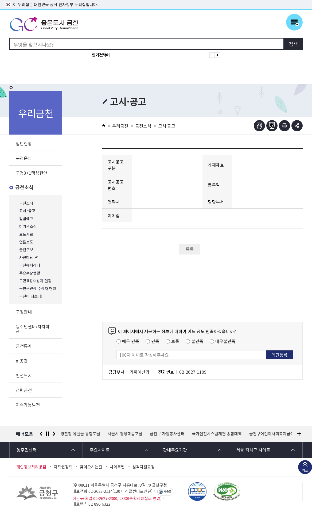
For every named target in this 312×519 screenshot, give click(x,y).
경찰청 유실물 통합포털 (80, 433)
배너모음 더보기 (299, 434)
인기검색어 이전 (212, 55)
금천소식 (24, 187)
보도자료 (26, 234)
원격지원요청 (143, 466)
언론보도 (26, 242)
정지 (47, 434)
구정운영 (24, 158)
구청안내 (24, 311)
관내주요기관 (175, 450)
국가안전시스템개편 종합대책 (217, 433)
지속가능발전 (28, 405)
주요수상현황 (29, 273)
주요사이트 (100, 450)
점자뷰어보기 (259, 125)
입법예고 (26, 218)
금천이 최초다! (30, 296)
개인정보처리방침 (31, 466)
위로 (305, 471)
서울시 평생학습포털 (125, 433)
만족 (155, 341)
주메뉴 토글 (294, 22)
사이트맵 (117, 466)
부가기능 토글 (297, 125)
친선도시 (24, 375)
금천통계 (24, 346)
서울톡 (167, 492)
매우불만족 (225, 341)
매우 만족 (130, 341)
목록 (190, 249)
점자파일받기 (272, 125)
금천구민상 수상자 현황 (37, 288)
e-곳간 (22, 360)
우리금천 (120, 126)
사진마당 (26, 257)
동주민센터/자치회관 (32, 328)
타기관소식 (28, 226)
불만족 (197, 341)
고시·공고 (27, 211)
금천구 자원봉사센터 (167, 433)
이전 (41, 434)
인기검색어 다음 (217, 55)
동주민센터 (27, 450)
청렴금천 (24, 390)
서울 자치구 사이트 (253, 450)
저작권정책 (63, 466)
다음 (54, 434)
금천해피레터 (29, 265)
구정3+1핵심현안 (31, 173)
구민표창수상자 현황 (35, 280)
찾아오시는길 (91, 466)
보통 (175, 341)
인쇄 (284, 125)
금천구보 (26, 249)
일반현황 (24, 143)
